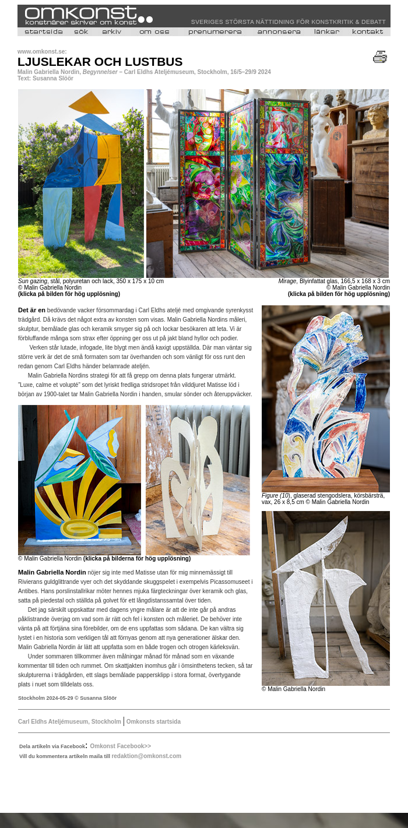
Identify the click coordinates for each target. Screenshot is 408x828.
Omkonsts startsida (153, 721)
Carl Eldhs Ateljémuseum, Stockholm (69, 721)
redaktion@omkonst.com (146, 756)
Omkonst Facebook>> (120, 746)
